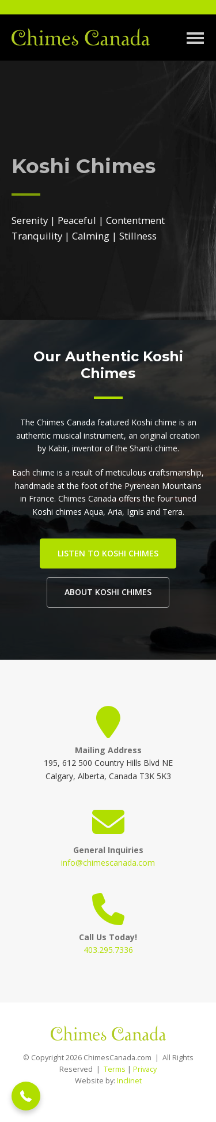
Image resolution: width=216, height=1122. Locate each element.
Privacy (145, 1069)
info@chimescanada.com (108, 862)
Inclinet (129, 1081)
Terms (115, 1069)
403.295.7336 (108, 949)
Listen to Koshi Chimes (108, 553)
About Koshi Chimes (108, 591)
